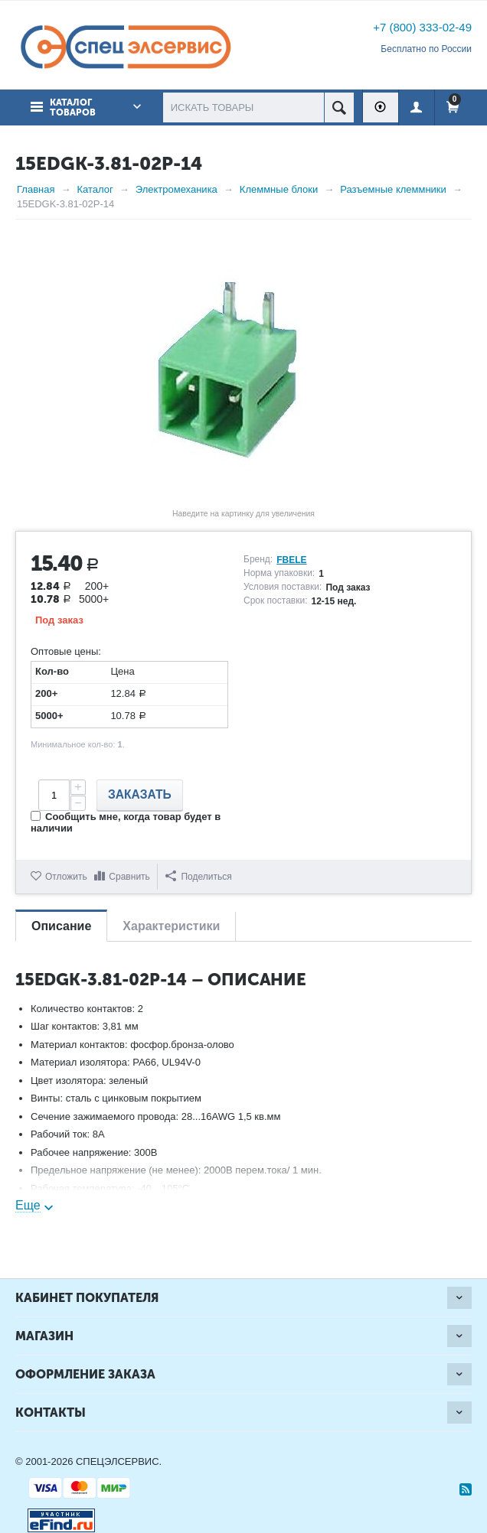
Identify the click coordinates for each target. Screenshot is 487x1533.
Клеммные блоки (279, 189)
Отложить (66, 876)
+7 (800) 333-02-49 (422, 27)
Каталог (95, 189)
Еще (28, 1205)
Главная (35, 189)
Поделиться (198, 876)
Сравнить (129, 876)
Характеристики (171, 925)
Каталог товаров (73, 107)
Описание (61, 925)
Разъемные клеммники (393, 189)
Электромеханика (176, 189)
